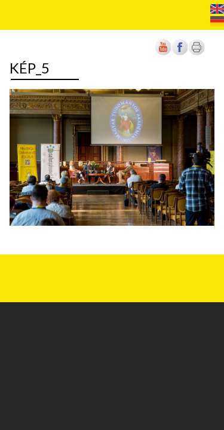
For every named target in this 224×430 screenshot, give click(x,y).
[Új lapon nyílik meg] (179, 53)
